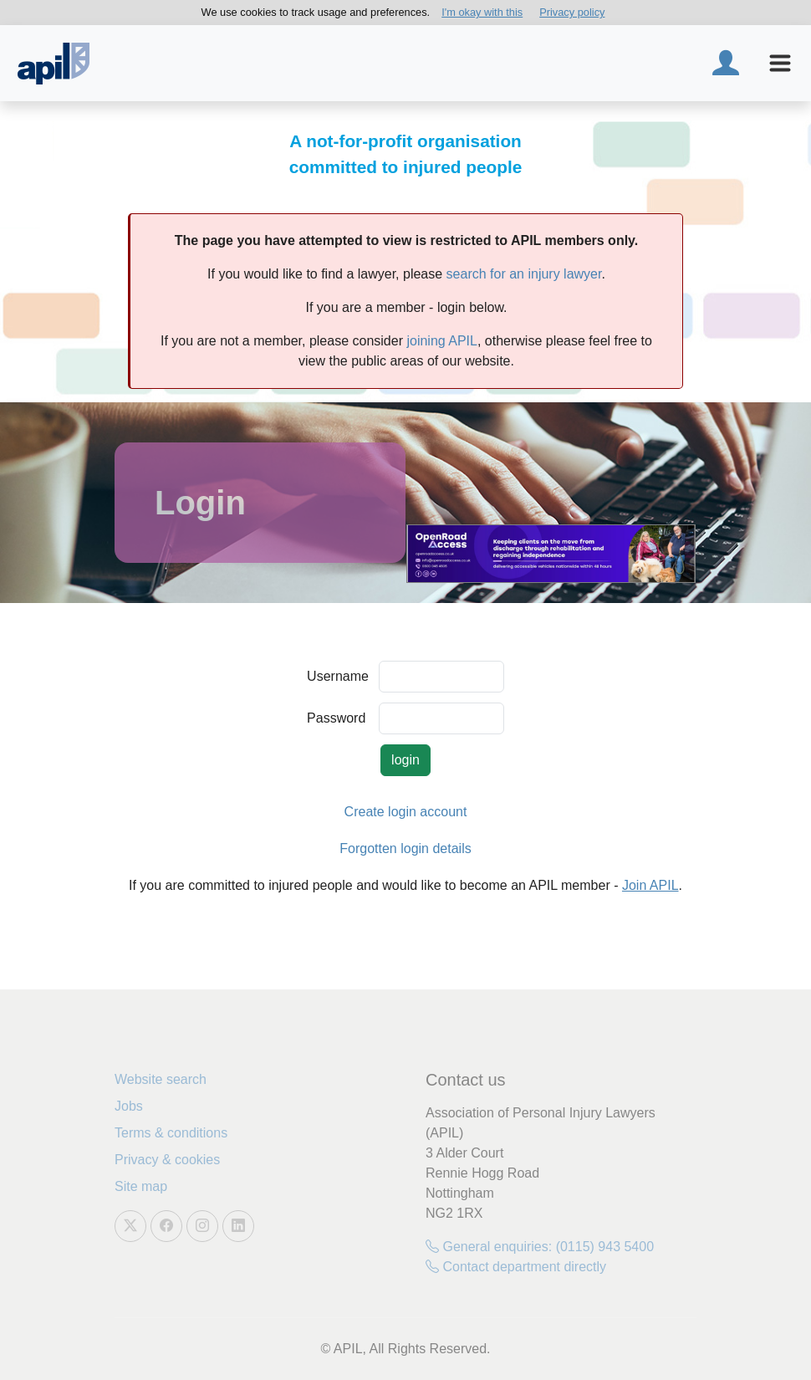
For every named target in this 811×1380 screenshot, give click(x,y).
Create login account (405, 812)
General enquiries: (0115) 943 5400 (540, 1246)
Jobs (129, 1106)
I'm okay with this (482, 12)
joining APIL (441, 341)
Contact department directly (516, 1267)
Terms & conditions (171, 1133)
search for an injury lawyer (524, 274)
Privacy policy (571, 12)
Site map (141, 1186)
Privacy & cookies (167, 1160)
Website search (161, 1079)
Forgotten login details (405, 848)
